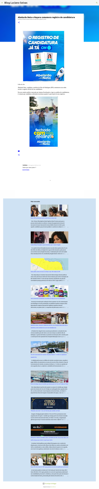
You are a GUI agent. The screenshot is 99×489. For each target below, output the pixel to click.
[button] (19, 22)
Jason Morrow (53, 486)
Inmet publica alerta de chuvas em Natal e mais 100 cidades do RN (45, 271)
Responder (26, 170)
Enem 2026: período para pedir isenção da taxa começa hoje (43, 218)
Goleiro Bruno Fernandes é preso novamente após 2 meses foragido (45, 244)
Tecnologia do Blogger (49, 483)
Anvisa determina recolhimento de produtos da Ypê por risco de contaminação (48, 298)
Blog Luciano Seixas (15, 2)
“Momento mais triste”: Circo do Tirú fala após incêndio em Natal (45, 410)
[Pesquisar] (30, 3)
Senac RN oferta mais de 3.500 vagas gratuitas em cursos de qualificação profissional (49, 467)
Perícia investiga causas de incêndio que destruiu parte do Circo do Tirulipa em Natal (49, 384)
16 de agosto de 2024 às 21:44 (34, 165)
